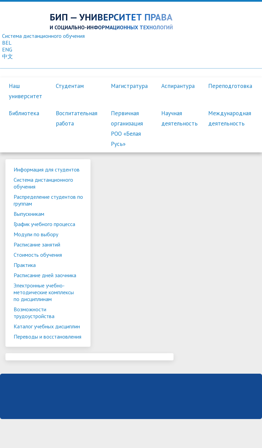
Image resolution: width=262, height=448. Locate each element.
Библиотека (24, 113)
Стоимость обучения (38, 254)
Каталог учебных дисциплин (47, 326)
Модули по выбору (36, 234)
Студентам (70, 86)
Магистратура (129, 86)
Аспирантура (178, 86)
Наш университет (25, 91)
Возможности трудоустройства (34, 312)
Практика (25, 265)
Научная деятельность (179, 118)
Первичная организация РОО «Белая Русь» (127, 128)
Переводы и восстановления (32, 340)
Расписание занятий (37, 244)
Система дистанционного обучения (43, 183)
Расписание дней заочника (45, 275)
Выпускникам (29, 213)
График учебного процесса (44, 224)
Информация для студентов (47, 169)
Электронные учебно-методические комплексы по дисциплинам (44, 292)
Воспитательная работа (76, 118)
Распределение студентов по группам (45, 200)
